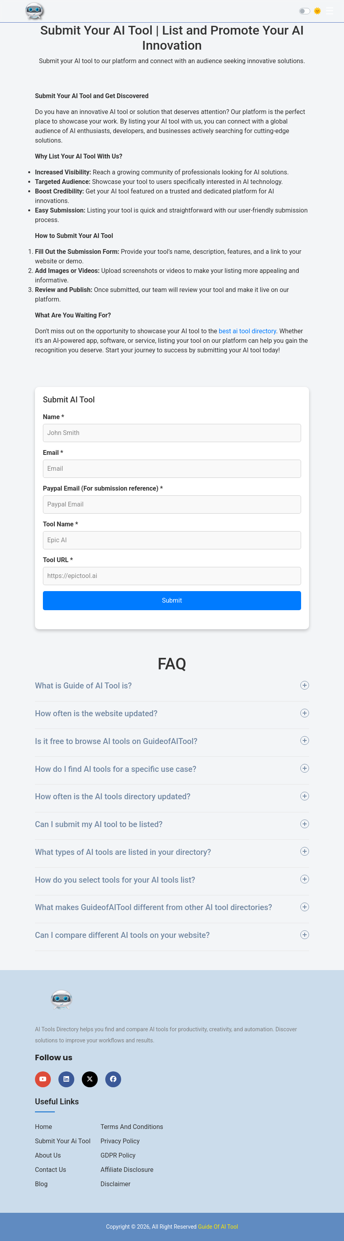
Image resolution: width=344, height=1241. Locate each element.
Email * (53, 452)
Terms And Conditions (131, 1127)
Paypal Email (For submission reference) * (103, 488)
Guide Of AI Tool (218, 1227)
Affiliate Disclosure (126, 1169)
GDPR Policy (117, 1155)
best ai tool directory (247, 331)
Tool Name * (60, 524)
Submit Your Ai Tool (63, 1141)
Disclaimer (115, 1184)
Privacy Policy (120, 1141)
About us (48, 1155)
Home (43, 1127)
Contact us (50, 1169)
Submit (172, 600)
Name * (53, 417)
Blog (41, 1184)
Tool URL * (58, 560)
